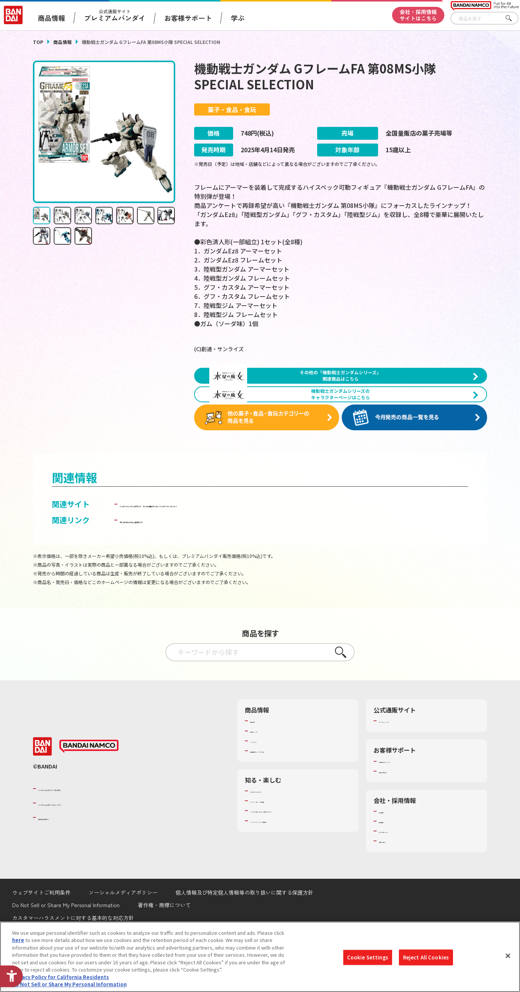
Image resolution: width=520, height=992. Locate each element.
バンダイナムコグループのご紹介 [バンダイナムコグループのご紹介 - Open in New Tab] (83, 826)
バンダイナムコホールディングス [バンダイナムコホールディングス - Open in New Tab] (83, 841)
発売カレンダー (267, 768)
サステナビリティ (398, 869)
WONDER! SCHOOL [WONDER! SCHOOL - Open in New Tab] (271, 828)
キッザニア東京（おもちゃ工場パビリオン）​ (299, 848)
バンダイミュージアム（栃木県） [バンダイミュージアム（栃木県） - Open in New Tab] (287, 858)
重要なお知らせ (396, 809)
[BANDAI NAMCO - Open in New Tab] (88, 785)
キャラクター (264, 778)
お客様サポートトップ (403, 799)
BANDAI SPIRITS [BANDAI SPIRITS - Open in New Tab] (61, 855)
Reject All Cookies (426, 958)
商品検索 (260, 759)
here (18, 941)
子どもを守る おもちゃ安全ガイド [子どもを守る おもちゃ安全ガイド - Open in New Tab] (177, 558)
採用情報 (389, 859)
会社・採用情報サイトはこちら (418, 15)
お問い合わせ (393, 879)
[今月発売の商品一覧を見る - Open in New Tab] (416, 456)
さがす (513, 18)
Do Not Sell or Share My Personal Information (69, 985)
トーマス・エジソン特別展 (279, 839)
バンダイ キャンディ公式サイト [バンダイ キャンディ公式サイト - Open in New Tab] (173, 542)
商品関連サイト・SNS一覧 (279, 788)
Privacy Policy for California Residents (60, 977)
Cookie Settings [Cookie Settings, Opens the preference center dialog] (367, 958)
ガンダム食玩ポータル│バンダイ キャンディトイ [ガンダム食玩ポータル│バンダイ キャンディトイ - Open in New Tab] (313, 542)
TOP (38, 42)
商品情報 (62, 42)
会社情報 (389, 849)
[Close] (508, 956)
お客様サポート (188, 17)
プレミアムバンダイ (401, 759)
